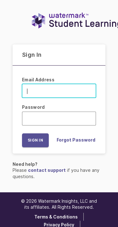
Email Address (38, 79)
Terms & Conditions (56, 216)
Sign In (35, 140)
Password (33, 107)
